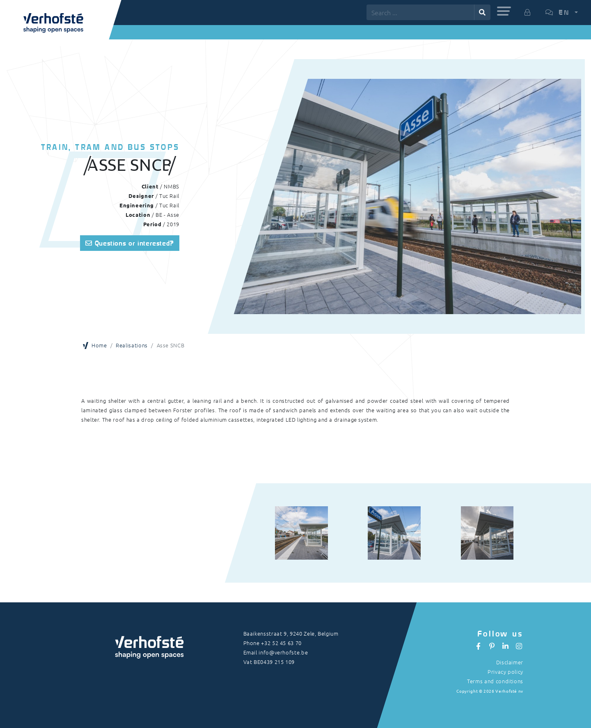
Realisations (132, 345)
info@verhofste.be (283, 652)
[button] (504, 11)
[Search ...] (420, 12)
